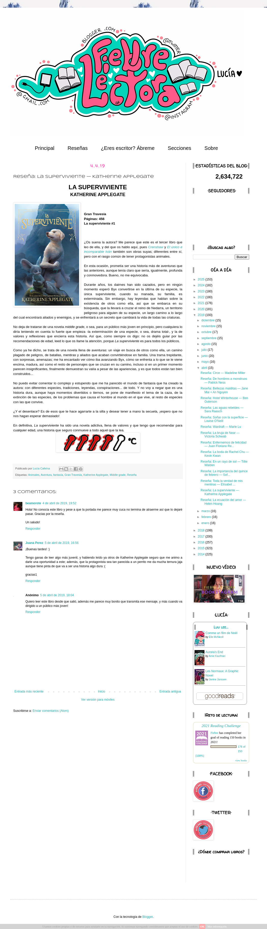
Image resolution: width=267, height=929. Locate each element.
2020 (201, 309)
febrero (206, 517)
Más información (217, 926)
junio (205, 356)
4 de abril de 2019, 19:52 (59, 503)
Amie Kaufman (217, 656)
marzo (206, 511)
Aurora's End (214, 652)
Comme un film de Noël (221, 633)
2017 (201, 536)
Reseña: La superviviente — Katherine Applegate (220, 492)
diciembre (208, 320)
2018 (201, 530)
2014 (201, 554)
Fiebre (214, 733)
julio (204, 350)
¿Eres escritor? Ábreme (128, 148)
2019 (201, 315)
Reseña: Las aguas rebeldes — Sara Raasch (222, 409)
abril (204, 368)
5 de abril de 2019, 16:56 (62, 543)
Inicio (101, 691)
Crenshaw (155, 247)
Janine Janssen (218, 679)
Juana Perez (34, 543)
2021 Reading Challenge (221, 725)
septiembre (209, 338)
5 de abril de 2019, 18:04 (57, 595)
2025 (201, 279)
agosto (206, 344)
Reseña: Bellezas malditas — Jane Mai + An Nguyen (224, 390)
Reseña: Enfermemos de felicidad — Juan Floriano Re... (223, 444)
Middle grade (117, 474)
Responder (32, 528)
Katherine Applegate (95, 474)
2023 (201, 291)
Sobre (211, 148)
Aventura (46, 474)
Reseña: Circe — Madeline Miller (223, 373)
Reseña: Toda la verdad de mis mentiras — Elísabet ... (222, 482)
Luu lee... (221, 627)
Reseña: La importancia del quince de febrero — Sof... (224, 473)
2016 (201, 542)
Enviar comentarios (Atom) (51, 711)
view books (241, 760)
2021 (201, 303)
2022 (201, 297)
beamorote (33, 503)
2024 (201, 285)
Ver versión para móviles (97, 699)
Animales (33, 474)
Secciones (179, 148)
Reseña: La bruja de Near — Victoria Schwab (220, 434)
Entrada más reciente (28, 691)
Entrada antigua (170, 691)
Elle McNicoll (216, 637)
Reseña (132, 474)
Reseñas (78, 148)
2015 (201, 548)
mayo (205, 362)
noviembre (208, 326)
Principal (44, 148)
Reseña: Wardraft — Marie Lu (221, 427)
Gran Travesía (73, 474)
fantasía (58, 474)
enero (205, 523)
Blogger (147, 917)
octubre (206, 332)
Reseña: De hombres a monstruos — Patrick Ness (224, 380)
